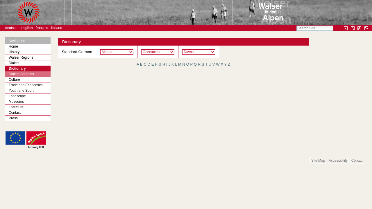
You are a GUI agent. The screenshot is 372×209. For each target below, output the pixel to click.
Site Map (318, 160)
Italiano (56, 28)
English (27, 28)
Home (13, 46)
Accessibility (338, 160)
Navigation (17, 41)
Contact (357, 160)
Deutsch (11, 28)
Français (42, 28)
